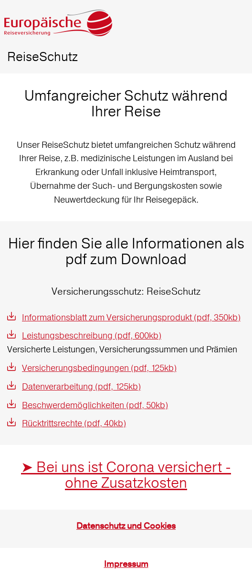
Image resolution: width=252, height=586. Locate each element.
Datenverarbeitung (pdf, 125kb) (81, 386)
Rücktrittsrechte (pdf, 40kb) (74, 423)
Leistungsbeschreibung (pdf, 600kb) (91, 335)
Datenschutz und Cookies (126, 526)
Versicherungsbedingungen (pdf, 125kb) (99, 367)
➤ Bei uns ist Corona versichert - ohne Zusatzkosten (126, 475)
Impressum (126, 564)
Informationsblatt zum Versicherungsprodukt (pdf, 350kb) (131, 317)
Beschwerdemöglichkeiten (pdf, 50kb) (95, 405)
